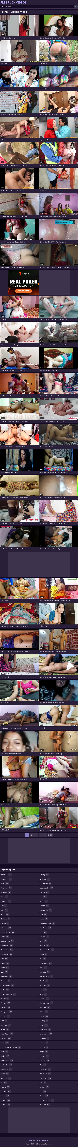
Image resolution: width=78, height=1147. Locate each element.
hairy (5, 1029)
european (6, 976)
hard (5, 1042)
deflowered (6, 954)
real (43, 967)
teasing (44, 1020)
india (4, 1051)
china (5, 936)
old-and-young (47, 923)
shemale (45, 1007)
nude (44, 918)
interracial (6, 1069)
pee (43, 958)
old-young (45, 927)
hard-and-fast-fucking (11, 1047)
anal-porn (6, 887)
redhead (45, 985)
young (44, 1095)
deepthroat (7, 945)
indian (5, 1056)
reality (44, 980)
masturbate (45, 883)
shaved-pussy (46, 1002)
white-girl (45, 1073)
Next (50, 835)
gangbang (6, 1011)
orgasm (44, 936)
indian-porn (7, 1060)
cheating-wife (7, 932)
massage (45, 879)
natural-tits (46, 910)
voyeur (44, 1056)
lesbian (5, 1100)
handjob (6, 1038)
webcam (44, 1060)
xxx (43, 1091)
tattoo (44, 1016)
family (5, 998)
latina (5, 1095)
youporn (45, 1104)
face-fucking (7, 985)
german (6, 1025)
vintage (44, 1047)
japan (5, 1073)
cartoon (5, 918)
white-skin (45, 1078)
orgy (43, 940)
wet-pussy (45, 1069)
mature (44, 892)
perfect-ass (46, 963)
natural (44, 905)
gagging (5, 1007)
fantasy (5, 1002)
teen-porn (45, 1029)
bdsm (5, 914)
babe (4, 896)
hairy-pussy (7, 1033)
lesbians (5, 1104)
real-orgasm (46, 976)
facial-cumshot (8, 994)
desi (4, 958)
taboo (44, 1011)
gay (4, 1020)
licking (44, 874)
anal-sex (6, 892)
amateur (6, 874)
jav (4, 1082)
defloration (7, 949)
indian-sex (6, 1064)
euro (4, 971)
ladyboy (6, 1091)
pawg (43, 954)
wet (43, 1064)
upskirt (44, 1042)
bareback (6, 901)
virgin (44, 1051)
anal (5, 883)
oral (43, 932)
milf (43, 896)
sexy (43, 994)
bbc (4, 905)
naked (44, 901)
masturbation (46, 887)
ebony (5, 963)
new (43, 914)
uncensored (46, 1033)
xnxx (43, 1082)
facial (5, 989)
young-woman (47, 1100)
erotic (5, 967)
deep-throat (7, 940)
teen (44, 1025)
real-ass (45, 971)
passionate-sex (47, 949)
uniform (44, 1038)
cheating (6, 927)
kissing (5, 1086)
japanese (6, 1078)
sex (43, 989)
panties (44, 945)
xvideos (44, 1086)
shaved (44, 998)
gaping (5, 1016)
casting (5, 923)
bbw (4, 910)
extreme (5, 980)
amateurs (6, 879)
